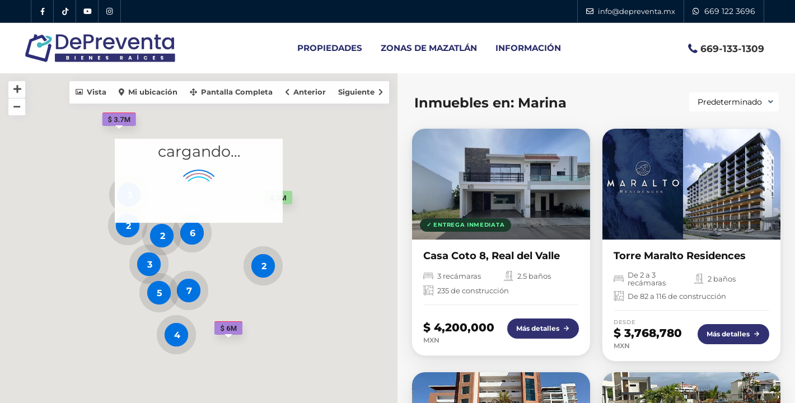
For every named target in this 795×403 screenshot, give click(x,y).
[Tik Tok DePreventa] (65, 11)
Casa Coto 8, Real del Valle (491, 256)
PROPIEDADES (329, 48)
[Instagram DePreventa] (110, 11)
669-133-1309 (732, 48)
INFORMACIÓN (528, 48)
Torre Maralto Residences (680, 256)
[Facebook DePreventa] (42, 11)
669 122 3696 (729, 11)
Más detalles (543, 328)
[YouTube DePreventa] (87, 11)
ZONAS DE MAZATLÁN (429, 48)
